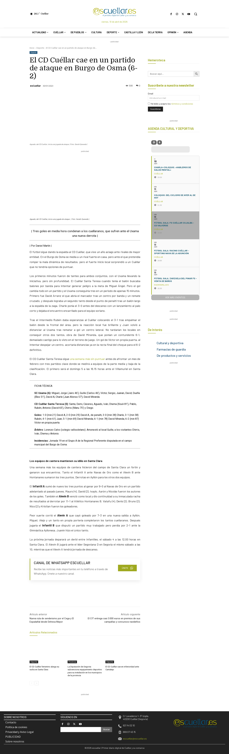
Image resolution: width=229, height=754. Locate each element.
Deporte (40, 48)
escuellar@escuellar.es (135, 738)
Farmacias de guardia (171, 349)
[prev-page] (32, 683)
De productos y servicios (174, 355)
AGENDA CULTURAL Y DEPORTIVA (171, 128)
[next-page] (37, 683)
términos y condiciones (182, 103)
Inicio (32, 48)
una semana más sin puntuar (87, 359)
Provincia (72, 662)
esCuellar (35, 85)
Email (150, 93)
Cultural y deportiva (170, 343)
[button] (195, 14)
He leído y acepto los (170, 103)
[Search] (106, 729)
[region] (87, 703)
